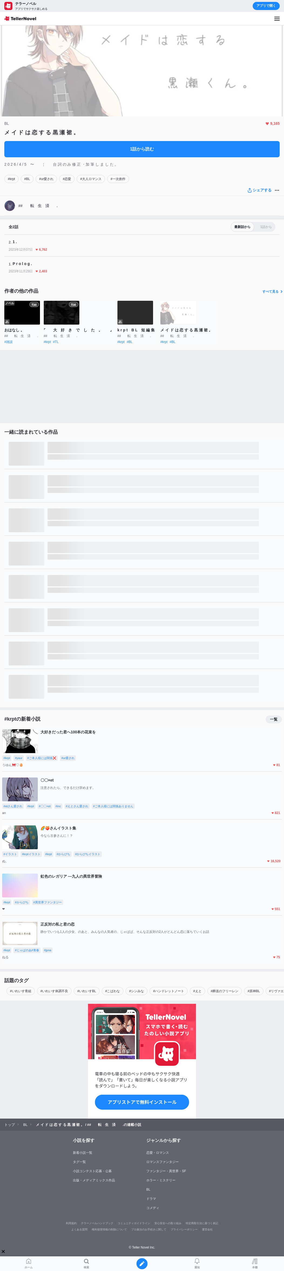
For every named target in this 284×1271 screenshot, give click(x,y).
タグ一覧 (79, 1162)
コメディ (152, 1208)
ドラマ (151, 1199)
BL (148, 1189)
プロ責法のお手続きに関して (148, 1229)
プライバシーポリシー (184, 1229)
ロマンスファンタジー (162, 1162)
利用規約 (71, 1223)
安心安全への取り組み (167, 1223)
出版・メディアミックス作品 (94, 1180)
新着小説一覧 (82, 1153)
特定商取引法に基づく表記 (202, 1223)
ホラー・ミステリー (160, 1180)
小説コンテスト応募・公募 (92, 1171)
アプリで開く (266, 6)
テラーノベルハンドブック (97, 1223)
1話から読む (142, 149)
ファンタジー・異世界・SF (166, 1171)
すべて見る (273, 291)
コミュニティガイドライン (134, 1223)
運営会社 (207, 1229)
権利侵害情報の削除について (109, 1229)
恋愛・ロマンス (157, 1153)
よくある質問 (79, 1229)
